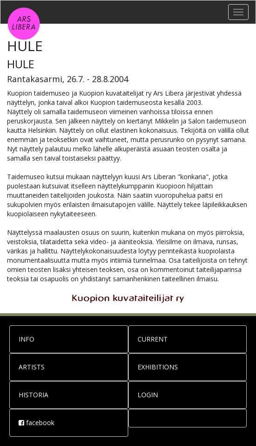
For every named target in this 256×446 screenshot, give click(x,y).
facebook (36, 422)
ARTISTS (32, 366)
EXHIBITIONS (158, 366)
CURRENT (153, 339)
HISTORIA (33, 394)
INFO (26, 339)
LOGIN (148, 394)
